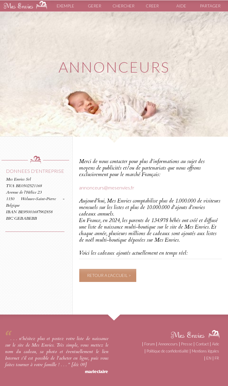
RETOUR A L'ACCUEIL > (109, 275)
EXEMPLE (65, 5)
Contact (202, 344)
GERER (94, 5)
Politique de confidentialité (168, 351)
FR (217, 358)
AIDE (181, 5)
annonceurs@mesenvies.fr (106, 187)
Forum (149, 344)
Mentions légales (205, 351)
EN (208, 358)
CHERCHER (123, 5)
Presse (186, 344)
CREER (152, 5)
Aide (215, 344)
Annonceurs (168, 344)
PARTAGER (210, 5)
